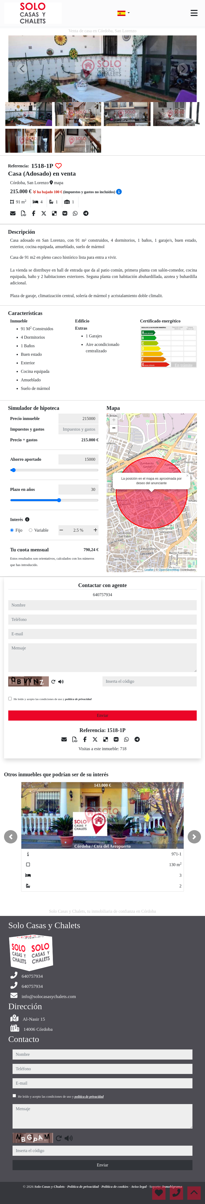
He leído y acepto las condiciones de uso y (53, 699)
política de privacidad (78, 699)
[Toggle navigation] (194, 13)
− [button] (114, 429)
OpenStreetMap (169, 569)
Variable (41, 530)
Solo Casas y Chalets (50, 1187)
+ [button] (114, 421)
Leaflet (149, 569)
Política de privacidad (83, 1187)
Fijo (18, 530)
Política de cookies (115, 1187)
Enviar (102, 715)
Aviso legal (139, 1187)
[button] (10, 836)
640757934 (102, 594)
